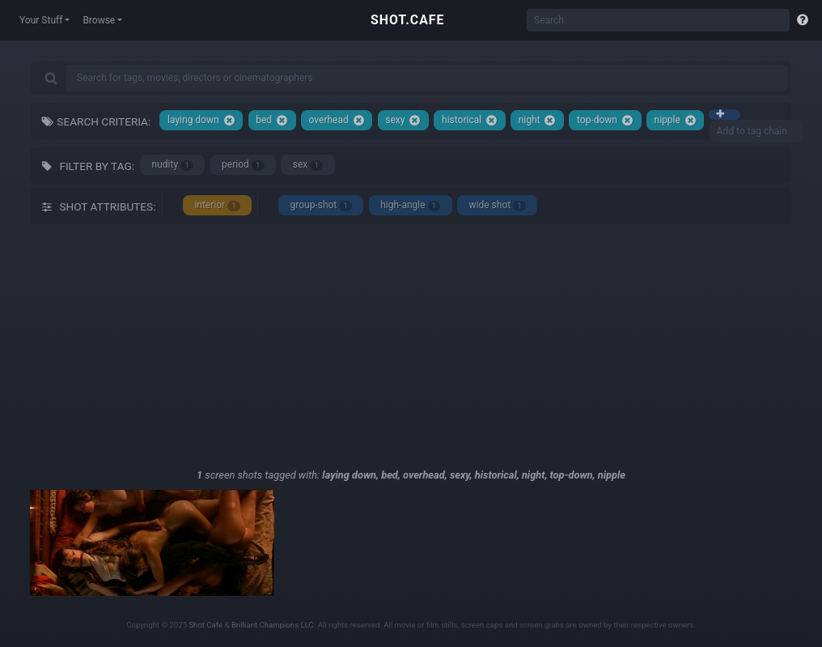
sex (308, 165)
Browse (99, 20)
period (243, 165)
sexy (403, 120)
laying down (201, 120)
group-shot (321, 205)
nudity (172, 165)
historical (470, 120)
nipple (676, 120)
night (538, 120)
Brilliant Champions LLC (272, 624)
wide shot (497, 205)
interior (217, 205)
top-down (605, 120)
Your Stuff (40, 20)
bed (272, 120)
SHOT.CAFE (407, 20)
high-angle (410, 205)
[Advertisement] (411, 345)
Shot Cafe (205, 624)
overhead (337, 120)
